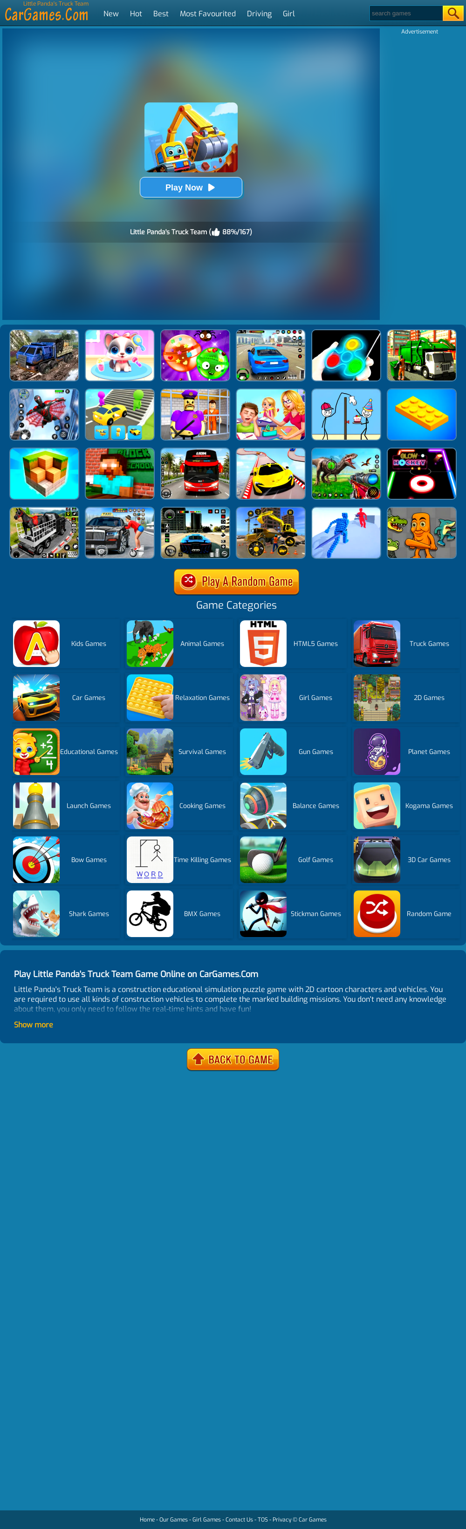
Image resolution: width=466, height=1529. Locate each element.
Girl (289, 14)
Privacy (282, 1519)
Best (161, 14)
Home (147, 1519)
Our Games (173, 1519)
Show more (33, 1025)
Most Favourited (208, 14)
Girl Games (206, 1519)
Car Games (313, 1519)
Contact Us (239, 1519)
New (111, 14)
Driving (259, 14)
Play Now (191, 187)
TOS (263, 1519)
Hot (136, 14)
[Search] (406, 13)
